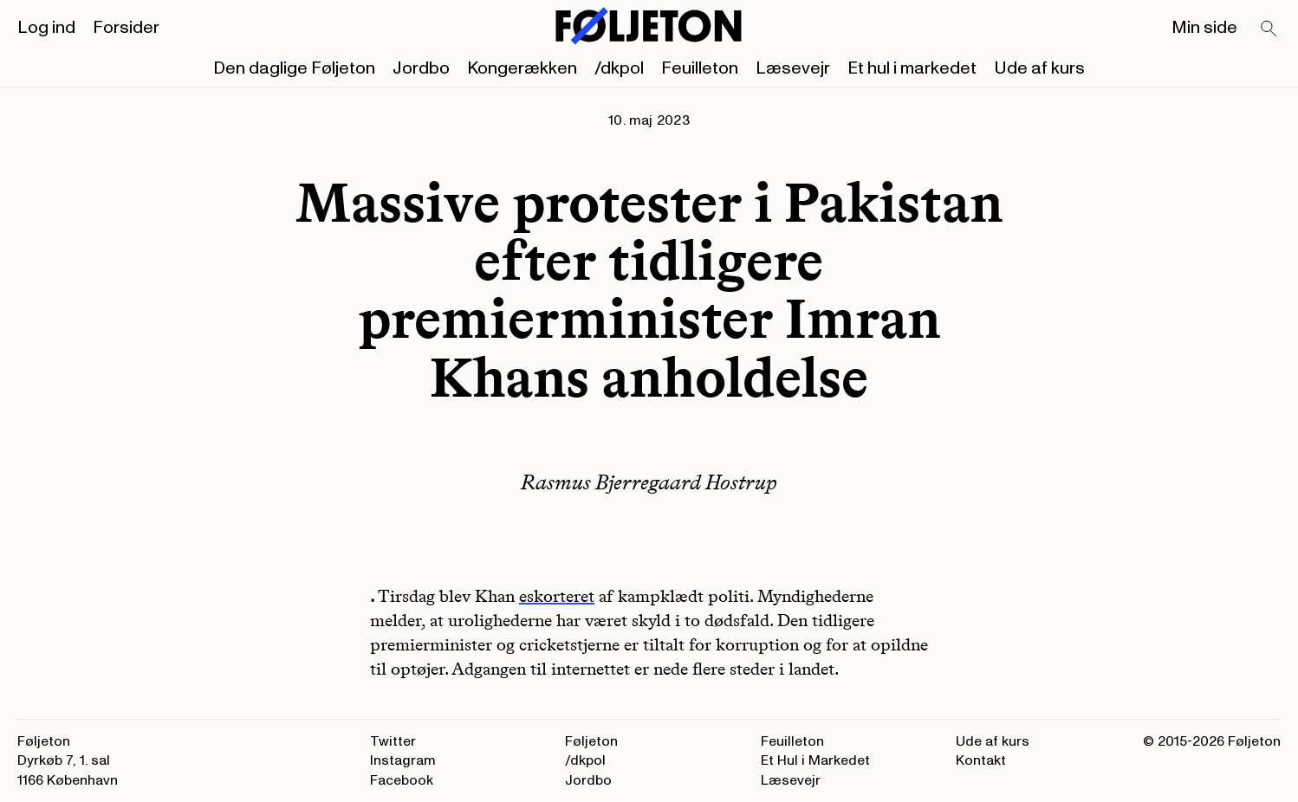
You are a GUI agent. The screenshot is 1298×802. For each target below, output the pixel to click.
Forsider (126, 28)
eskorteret (556, 595)
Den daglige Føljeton (294, 68)
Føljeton (591, 741)
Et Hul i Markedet (815, 760)
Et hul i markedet (912, 68)
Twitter (393, 741)
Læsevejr (793, 68)
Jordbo (421, 68)
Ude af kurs (1039, 68)
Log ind (46, 28)
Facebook (401, 780)
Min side (1204, 28)
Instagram (403, 760)
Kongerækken (522, 68)
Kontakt (981, 760)
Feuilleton (699, 68)
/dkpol (619, 68)
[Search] (1269, 29)
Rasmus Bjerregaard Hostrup (649, 482)
